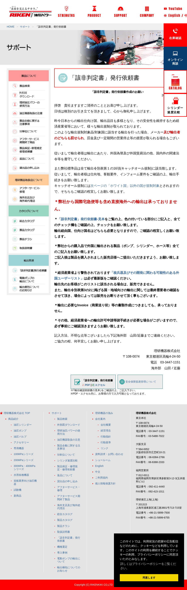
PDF (87, 384)
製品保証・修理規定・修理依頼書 (67, 468)
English (174, 15)
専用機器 (19, 448)
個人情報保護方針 (105, 483)
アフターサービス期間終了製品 (68, 498)
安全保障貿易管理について (140, 381)
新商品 (17, 495)
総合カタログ (64, 514)
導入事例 (62, 552)
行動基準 (106, 442)
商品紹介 (13, 418)
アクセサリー (21, 442)
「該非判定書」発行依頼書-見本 (81, 219)
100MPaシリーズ (23, 454)
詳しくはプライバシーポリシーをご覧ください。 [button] (148, 566)
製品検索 (62, 418)
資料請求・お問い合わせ (109, 454)
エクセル (100, 384)
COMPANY (147, 12)
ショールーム (102, 460)
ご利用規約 (101, 477)
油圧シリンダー (23, 424)
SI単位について (66, 454)
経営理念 (106, 430)
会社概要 (106, 424)
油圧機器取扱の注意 (68, 439)
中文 (97, 471)
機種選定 (62, 546)
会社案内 (100, 418)
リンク (104, 448)
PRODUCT (94, 12)
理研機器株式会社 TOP (17, 413)
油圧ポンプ (20, 430)
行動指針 (106, 436)
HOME (10, 26)
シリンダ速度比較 (67, 460)
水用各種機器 (21, 474)
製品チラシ (63, 526)
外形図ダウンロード (68, 424)
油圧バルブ (20, 436)
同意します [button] (149, 577)
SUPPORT (120, 12)
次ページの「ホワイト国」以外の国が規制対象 (124, 186)
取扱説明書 (63, 531)
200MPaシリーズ (23, 460)
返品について (64, 475)
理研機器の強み (104, 413)
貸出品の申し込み (67, 481)
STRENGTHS (66, 12)
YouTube (173, 8)
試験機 (17, 489)
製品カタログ (64, 519)
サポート (25, 26)
